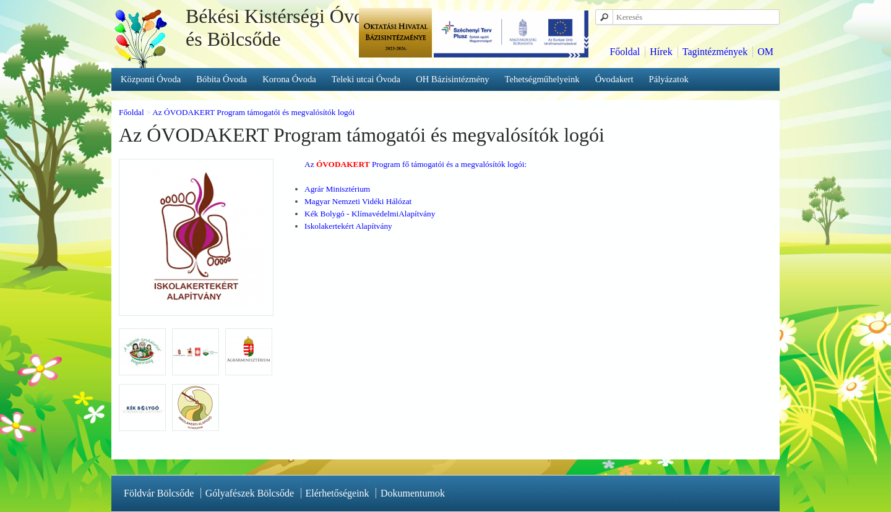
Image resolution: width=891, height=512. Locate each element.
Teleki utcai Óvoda (366, 79)
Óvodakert (614, 79)
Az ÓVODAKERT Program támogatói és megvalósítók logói (253, 112)
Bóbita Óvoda (221, 79)
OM (765, 51)
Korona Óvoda (289, 79)
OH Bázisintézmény (452, 79)
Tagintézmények (715, 51)
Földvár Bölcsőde (159, 493)
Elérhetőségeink (337, 493)
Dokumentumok (413, 493)
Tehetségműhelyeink (542, 79)
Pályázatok (669, 79)
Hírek (661, 51)
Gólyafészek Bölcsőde (250, 493)
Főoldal (624, 51)
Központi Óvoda (151, 79)
